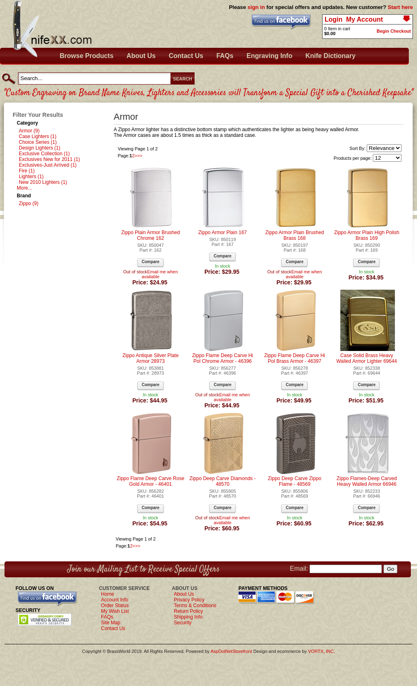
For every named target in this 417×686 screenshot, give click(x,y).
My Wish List (115, 611)
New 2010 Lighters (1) (43, 182)
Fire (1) (27, 171)
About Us (141, 55)
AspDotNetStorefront (231, 651)
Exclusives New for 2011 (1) (49, 159)
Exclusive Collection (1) (44, 153)
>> (139, 155)
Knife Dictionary (330, 55)
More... (24, 188)
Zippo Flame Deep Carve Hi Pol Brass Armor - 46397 (294, 358)
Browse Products (87, 55)
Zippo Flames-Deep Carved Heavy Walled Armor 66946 (366, 481)
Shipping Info (188, 617)
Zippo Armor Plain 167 (222, 232)
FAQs (224, 55)
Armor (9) (29, 131)
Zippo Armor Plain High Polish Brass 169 (366, 235)
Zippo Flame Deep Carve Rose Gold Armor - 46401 (150, 481)
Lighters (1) (31, 176)
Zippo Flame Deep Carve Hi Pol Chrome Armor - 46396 (222, 358)
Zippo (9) (28, 203)
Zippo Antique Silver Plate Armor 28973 (150, 358)
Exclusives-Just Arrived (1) (47, 165)
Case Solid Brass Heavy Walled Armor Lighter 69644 (366, 358)
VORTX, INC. (321, 651)
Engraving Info (269, 55)
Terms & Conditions (195, 605)
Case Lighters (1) (37, 136)
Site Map (110, 623)
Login (334, 19)
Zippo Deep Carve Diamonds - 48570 (222, 481)
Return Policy (188, 611)
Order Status (115, 605)
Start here (400, 7)
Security (182, 623)
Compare (150, 261)
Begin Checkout (394, 31)
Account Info (114, 600)
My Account (364, 19)
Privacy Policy (189, 600)
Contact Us (186, 55)
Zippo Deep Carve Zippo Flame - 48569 (294, 481)
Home (107, 594)
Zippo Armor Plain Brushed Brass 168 (294, 235)
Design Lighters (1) (39, 148)
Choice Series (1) (38, 142)
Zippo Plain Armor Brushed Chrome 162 (150, 235)
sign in (256, 7)
